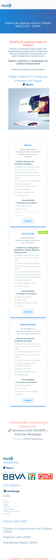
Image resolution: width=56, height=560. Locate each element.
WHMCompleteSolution (33, 439)
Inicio (5, 500)
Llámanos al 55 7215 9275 (26, 430)
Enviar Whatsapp (28, 434)
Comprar (28, 221)
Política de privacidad (11, 511)
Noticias (6, 502)
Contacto (6, 514)
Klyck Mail (7, 507)
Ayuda (5, 505)
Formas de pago (9, 509)
